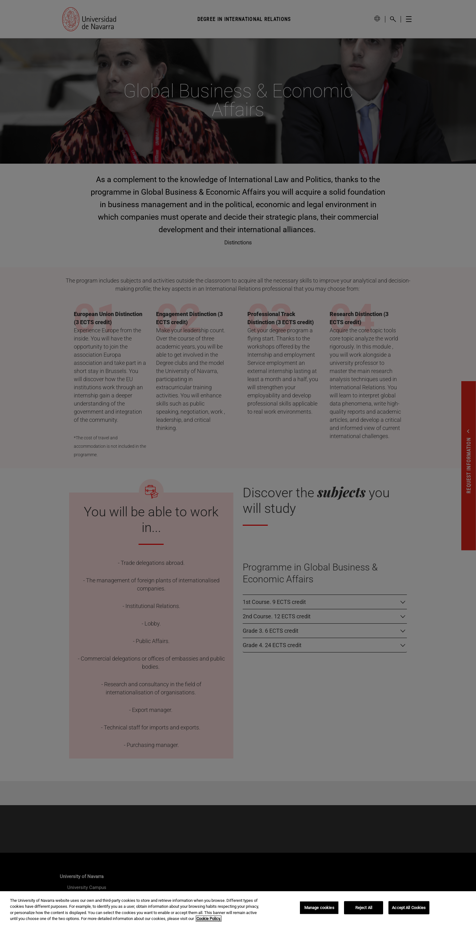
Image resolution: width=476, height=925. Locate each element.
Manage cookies (319, 907)
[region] (238, 908)
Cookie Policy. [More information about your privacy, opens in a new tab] (208, 918)
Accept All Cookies (409, 907)
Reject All (363, 907)
